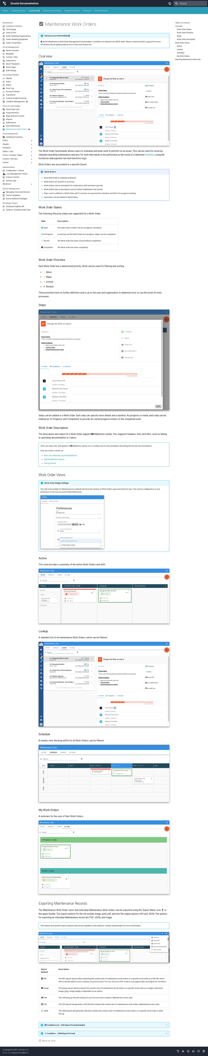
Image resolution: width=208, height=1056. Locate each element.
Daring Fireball (50, 463)
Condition (149, 154)
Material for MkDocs (20, 1053)
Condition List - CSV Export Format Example (65, 1025)
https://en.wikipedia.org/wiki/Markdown (60, 455)
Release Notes (101, 11)
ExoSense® (34, 11)
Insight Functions (72, 11)
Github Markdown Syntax (54, 459)
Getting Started (18, 11)
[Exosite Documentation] (4, 3)
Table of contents (182, 23)
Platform (87, 11)
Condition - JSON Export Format (60, 1033)
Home (5, 11)
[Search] (190, 3)
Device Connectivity (52, 11)
